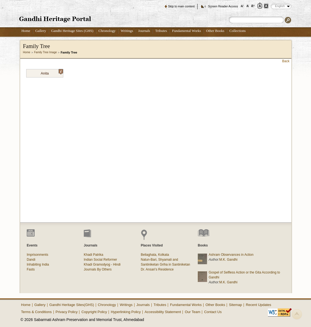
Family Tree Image (45, 52)
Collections (237, 31)
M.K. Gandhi (228, 259)
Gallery (40, 31)
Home (26, 31)
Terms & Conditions (36, 312)
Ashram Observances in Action (231, 255)
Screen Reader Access (223, 6)
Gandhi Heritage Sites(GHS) (71, 305)
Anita (52, 72)
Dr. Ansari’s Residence (157, 269)
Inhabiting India (38, 264)
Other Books (215, 31)
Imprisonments (37, 255)
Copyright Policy (94, 312)
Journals (144, 31)
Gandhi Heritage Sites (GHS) (72, 31)
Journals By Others (98, 269)
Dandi (31, 259)
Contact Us (213, 312)
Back (285, 61)
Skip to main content (181, 6)
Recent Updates (258, 305)
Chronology (107, 31)
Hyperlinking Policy (126, 312)
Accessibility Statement (163, 312)
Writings (127, 31)
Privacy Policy (67, 312)
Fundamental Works (186, 31)
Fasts (31, 269)
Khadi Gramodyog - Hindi (102, 264)
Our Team (192, 312)
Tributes (161, 31)
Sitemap (235, 305)
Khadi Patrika (93, 255)
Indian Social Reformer (100, 259)
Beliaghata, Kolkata (155, 255)
